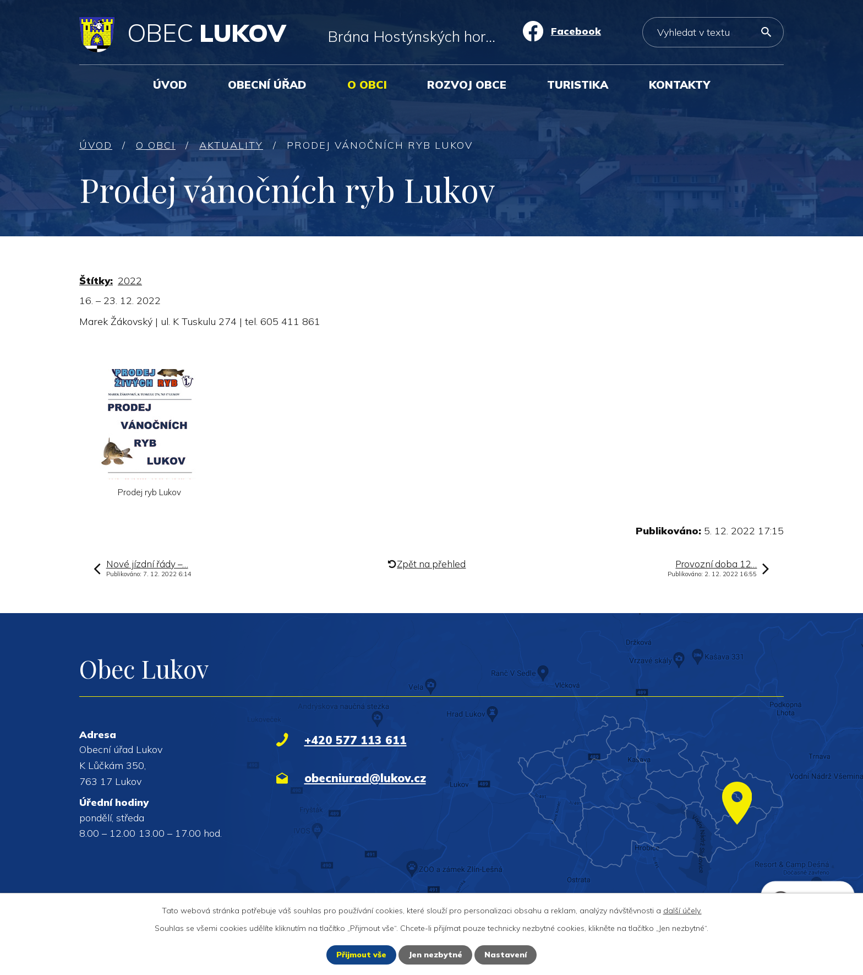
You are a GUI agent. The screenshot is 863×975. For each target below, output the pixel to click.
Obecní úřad (267, 84)
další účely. (682, 911)
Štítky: (96, 280)
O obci (367, 84)
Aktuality (231, 145)
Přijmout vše (361, 955)
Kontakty (679, 84)
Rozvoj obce (466, 84)
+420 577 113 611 (355, 740)
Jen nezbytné (435, 955)
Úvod (170, 84)
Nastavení (505, 955)
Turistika (577, 84)
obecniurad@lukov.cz (365, 778)
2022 (130, 280)
